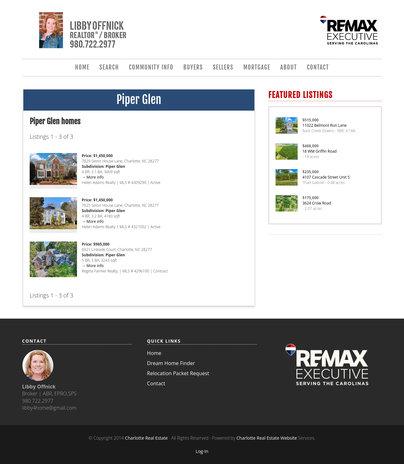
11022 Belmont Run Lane (324, 125)
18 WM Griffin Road (319, 151)
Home (154, 353)
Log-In (202, 451)
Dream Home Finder (171, 363)
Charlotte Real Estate (146, 438)
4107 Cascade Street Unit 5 (326, 177)
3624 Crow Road (316, 203)
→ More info (93, 177)
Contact (156, 383)
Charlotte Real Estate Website (266, 438)
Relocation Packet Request (178, 373)
